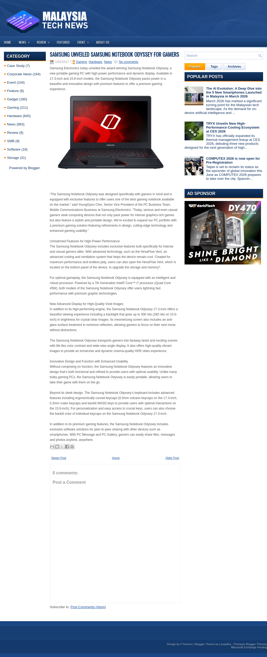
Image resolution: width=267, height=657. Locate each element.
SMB (10, 141)
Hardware (14, 116)
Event (84, 40)
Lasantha (225, 644)
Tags (214, 66)
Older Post (172, 457)
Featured (63, 42)
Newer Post (58, 457)
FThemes (186, 644)
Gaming (13, 108)
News (26, 40)
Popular (195, 66)
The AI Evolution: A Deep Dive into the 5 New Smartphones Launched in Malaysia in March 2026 (234, 92)
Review (45, 40)
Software (13, 149)
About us (102, 42)
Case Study (16, 66)
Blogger (34, 168)
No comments (128, 62)
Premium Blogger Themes (250, 644)
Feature (13, 91)
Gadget (12, 99)
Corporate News (19, 74)
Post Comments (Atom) (88, 607)
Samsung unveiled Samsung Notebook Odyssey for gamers (114, 54)
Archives (234, 66)
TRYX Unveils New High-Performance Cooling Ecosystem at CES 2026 (232, 127)
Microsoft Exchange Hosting (249, 647)
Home (7, 42)
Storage (13, 158)
